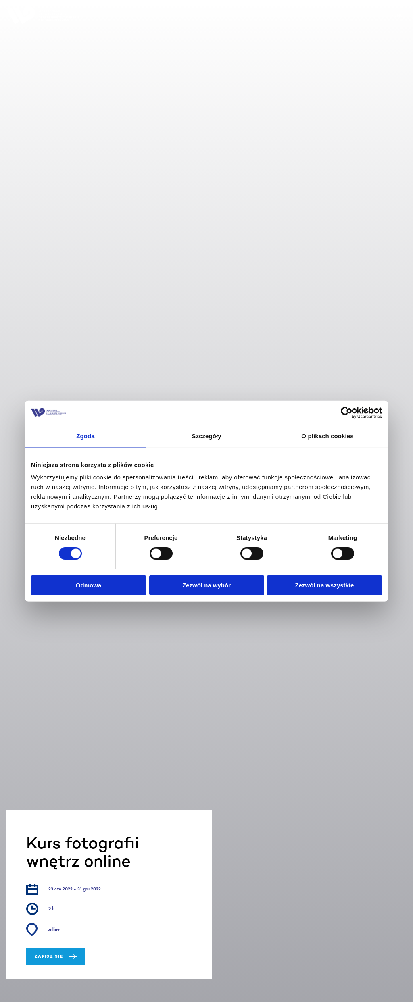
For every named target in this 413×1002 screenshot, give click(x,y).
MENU (397, 15)
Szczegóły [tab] (206, 435)
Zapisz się (56, 956)
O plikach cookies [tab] (327, 435)
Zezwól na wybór (206, 585)
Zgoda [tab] (85, 435)
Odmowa (88, 585)
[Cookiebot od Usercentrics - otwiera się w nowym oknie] (346, 412)
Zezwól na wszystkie (324, 585)
